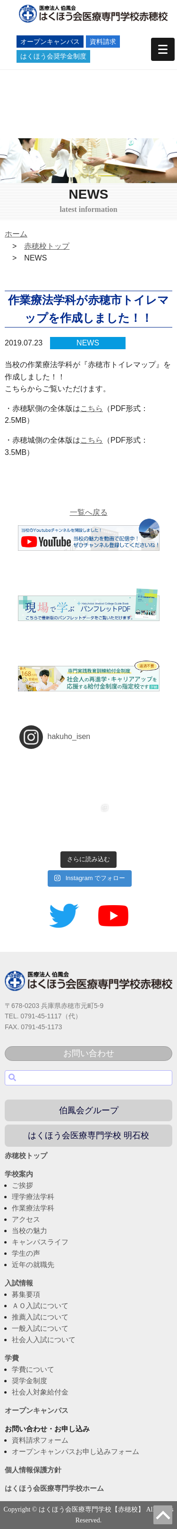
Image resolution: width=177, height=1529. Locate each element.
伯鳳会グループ (88, 1110)
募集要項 (26, 1294)
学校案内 (19, 1174)
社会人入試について (44, 1340)
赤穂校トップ (46, 246)
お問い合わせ (88, 1053)
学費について (33, 1369)
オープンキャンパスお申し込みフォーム (75, 1451)
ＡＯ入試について (40, 1306)
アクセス (26, 1219)
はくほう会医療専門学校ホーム (54, 1488)
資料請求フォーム (40, 1440)
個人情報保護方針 (33, 1470)
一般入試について (40, 1328)
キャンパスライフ (40, 1242)
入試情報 (19, 1283)
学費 (12, 1358)
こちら (91, 408)
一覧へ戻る (89, 512)
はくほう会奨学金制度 (53, 56)
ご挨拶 (22, 1185)
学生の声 (26, 1253)
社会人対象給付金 (40, 1392)
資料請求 (103, 41)
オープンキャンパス (50, 41)
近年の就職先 (33, 1264)
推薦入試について (40, 1317)
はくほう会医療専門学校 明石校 (88, 1135)
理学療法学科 (33, 1197)
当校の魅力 (29, 1231)
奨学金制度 (29, 1381)
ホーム (16, 234)
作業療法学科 (33, 1208)
